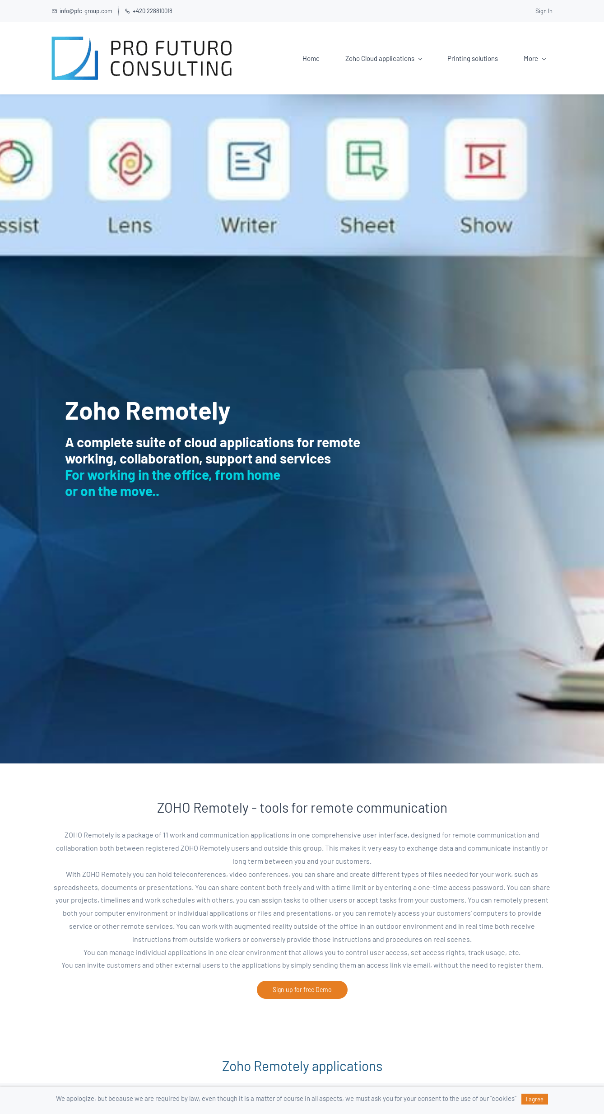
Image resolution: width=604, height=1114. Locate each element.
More (535, 58)
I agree (535, 1099)
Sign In (544, 10)
